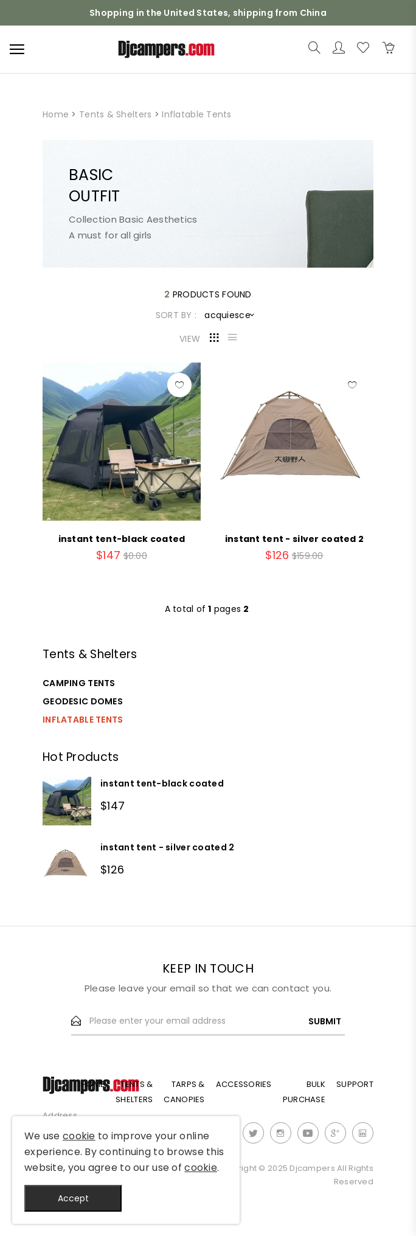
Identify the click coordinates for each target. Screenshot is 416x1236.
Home (56, 114)
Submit (324, 1021)
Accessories (244, 1084)
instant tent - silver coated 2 (167, 847)
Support (354, 1084)
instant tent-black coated (162, 783)
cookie (79, 1136)
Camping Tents (79, 683)
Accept (73, 1198)
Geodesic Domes (83, 701)
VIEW (189, 339)
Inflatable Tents (83, 719)
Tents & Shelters (115, 114)
